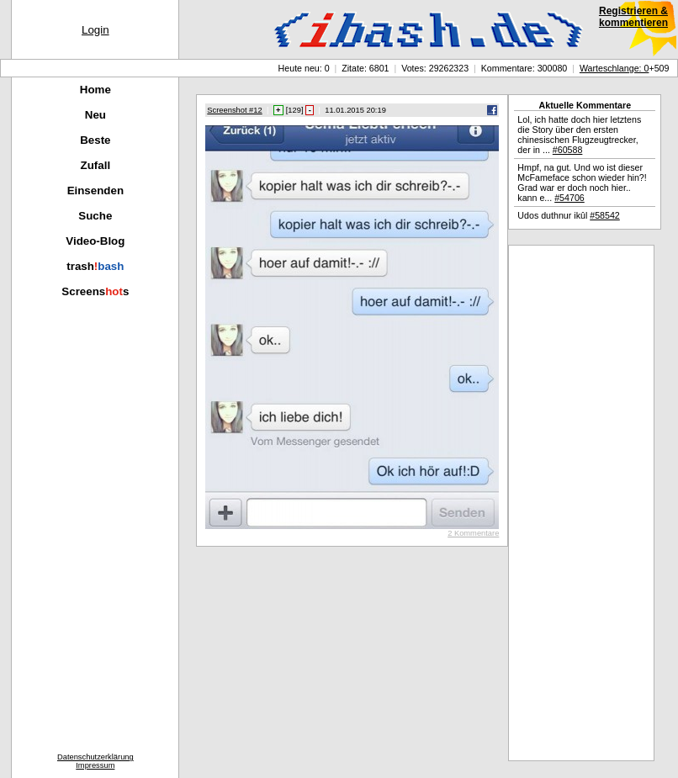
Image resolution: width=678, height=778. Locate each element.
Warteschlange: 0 (614, 68)
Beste (95, 140)
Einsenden (95, 190)
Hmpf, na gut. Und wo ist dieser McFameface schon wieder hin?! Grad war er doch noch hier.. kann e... (581, 182)
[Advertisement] (581, 503)
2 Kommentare (473, 533)
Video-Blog (95, 241)
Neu (95, 114)
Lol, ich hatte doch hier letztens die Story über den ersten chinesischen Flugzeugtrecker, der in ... (579, 134)
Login (95, 30)
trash (95, 266)
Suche (95, 215)
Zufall (96, 165)
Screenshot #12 (234, 110)
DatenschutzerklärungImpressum (95, 761)
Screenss (95, 291)
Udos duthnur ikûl (568, 215)
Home (95, 89)
